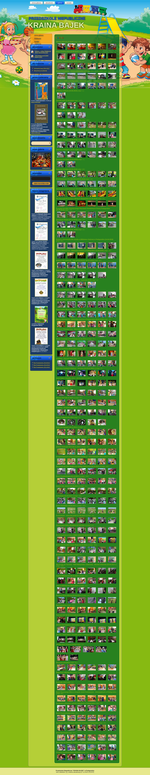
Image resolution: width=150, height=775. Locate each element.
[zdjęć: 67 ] (75, 339)
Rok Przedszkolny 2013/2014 (42, 363)
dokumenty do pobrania (40, 70)
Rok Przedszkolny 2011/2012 (42, 367)
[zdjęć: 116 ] (72, 625)
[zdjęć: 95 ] (71, 349)
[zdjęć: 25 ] (71, 149)
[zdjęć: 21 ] (72, 752)
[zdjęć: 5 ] (70, 270)
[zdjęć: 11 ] (68, 358)
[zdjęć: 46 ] (79, 535)
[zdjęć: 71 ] (71, 486)
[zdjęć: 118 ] (68, 672)
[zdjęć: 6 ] (70, 61)
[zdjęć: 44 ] (78, 260)
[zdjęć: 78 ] (69, 555)
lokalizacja (37, 38)
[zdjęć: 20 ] (73, 595)
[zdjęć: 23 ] (70, 169)
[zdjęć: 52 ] (65, 682)
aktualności (49, 3)
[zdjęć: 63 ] (65, 733)
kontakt (69, 3)
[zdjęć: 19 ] (75, 515)
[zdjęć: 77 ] (83, 209)
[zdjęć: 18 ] (74, 179)
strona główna (36, 3)
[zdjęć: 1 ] (70, 91)
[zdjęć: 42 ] (64, 388)
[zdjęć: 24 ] (84, 240)
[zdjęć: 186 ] (82, 466)
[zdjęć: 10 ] (76, 130)
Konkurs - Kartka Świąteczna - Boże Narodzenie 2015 (42, 52)
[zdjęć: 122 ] (67, 713)
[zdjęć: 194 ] (71, 51)
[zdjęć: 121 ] (65, 605)
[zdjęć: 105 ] (73, 120)
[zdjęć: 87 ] (69, 398)
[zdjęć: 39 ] (79, 703)
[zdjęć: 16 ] (83, 250)
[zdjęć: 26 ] (80, 329)
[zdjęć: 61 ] (73, 615)
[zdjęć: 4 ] (77, 280)
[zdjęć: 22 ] (83, 319)
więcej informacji (35, 102)
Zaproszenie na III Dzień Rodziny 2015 (41, 56)
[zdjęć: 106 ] (71, 300)
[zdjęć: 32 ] (73, 437)
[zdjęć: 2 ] (70, 159)
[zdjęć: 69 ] (83, 742)
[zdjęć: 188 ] (76, 545)
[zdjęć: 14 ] (72, 290)
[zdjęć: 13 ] (71, 427)
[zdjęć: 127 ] (69, 100)
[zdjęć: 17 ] (70, 140)
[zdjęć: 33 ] (81, 81)
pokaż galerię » (46, 168)
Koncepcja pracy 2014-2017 (41, 68)
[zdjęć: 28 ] (86, 692)
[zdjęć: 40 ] (83, 71)
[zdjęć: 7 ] (86, 456)
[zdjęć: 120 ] (83, 634)
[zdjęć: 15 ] (80, 189)
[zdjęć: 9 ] (68, 309)
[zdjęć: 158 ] (69, 42)
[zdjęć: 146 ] (72, 476)
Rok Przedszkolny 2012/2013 (42, 365)
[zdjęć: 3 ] (68, 110)
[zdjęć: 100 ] (71, 506)
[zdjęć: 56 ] (72, 447)
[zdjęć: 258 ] (86, 565)
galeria (60, 3)
